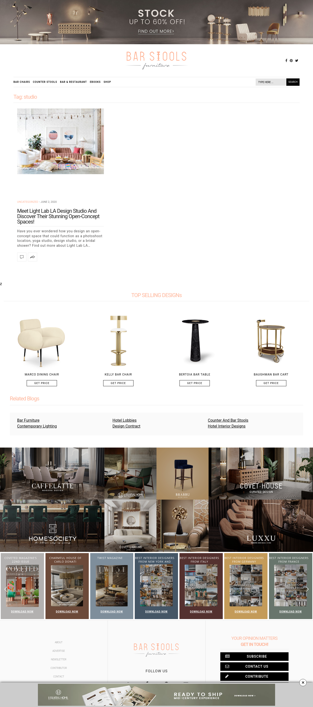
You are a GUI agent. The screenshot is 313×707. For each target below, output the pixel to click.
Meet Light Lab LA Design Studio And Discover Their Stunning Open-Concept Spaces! (58, 216)
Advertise (59, 651)
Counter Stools (45, 82)
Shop (107, 82)
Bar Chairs (21, 82)
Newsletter (59, 659)
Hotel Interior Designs (227, 426)
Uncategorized (27, 202)
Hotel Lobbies (124, 420)
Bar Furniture (28, 420)
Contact (58, 676)
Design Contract (126, 426)
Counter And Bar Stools (228, 420)
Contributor (59, 668)
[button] (307, 589)
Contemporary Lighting (37, 426)
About (59, 642)
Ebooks (95, 82)
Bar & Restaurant (73, 82)
